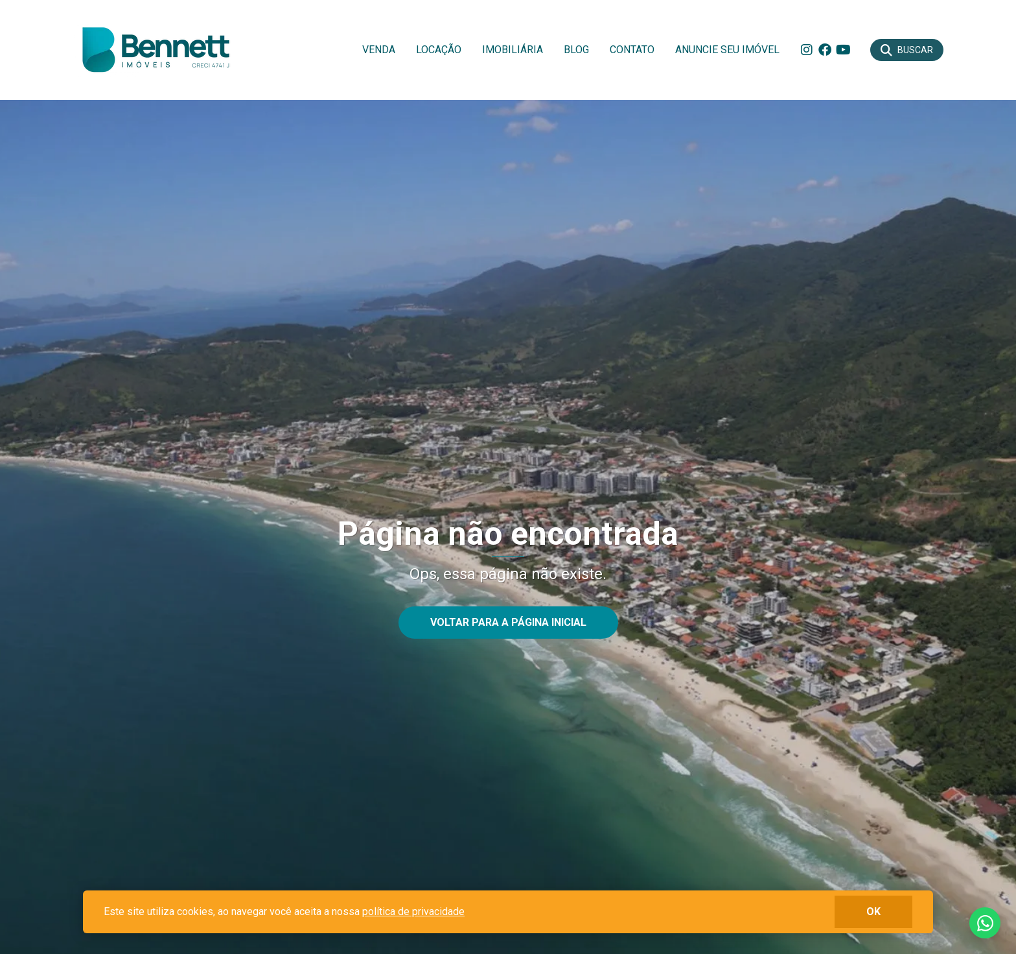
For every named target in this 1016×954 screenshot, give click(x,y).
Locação (438, 49)
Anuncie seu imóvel (727, 49)
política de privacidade (413, 911)
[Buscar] (906, 50)
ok (873, 911)
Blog (576, 49)
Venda (378, 49)
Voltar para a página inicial (508, 622)
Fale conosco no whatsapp (984, 922)
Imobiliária (512, 49)
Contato (632, 49)
